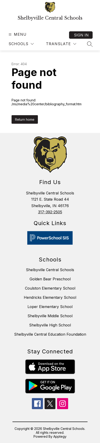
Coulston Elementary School (50, 288)
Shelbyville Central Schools (50, 269)
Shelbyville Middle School (50, 316)
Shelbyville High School (50, 325)
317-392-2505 (50, 212)
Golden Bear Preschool (50, 279)
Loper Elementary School (50, 306)
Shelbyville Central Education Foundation (50, 334)
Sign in (81, 35)
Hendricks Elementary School (50, 297)
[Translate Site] (61, 44)
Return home (24, 119)
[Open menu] (17, 34)
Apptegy (60, 436)
